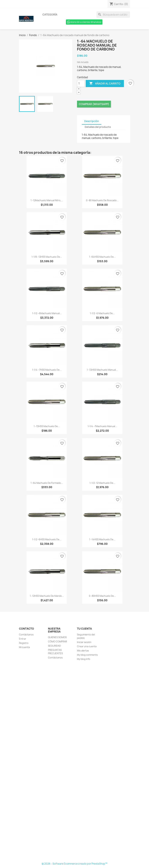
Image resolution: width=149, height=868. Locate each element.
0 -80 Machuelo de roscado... (102, 200)
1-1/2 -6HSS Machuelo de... (46, 539)
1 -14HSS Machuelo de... (102, 539)
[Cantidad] (81, 83)
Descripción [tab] (91, 121)
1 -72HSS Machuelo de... (47, 426)
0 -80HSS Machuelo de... (102, 595)
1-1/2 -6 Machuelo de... (102, 313)
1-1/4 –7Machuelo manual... (102, 426)
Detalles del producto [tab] (98, 127)
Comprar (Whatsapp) (94, 104)
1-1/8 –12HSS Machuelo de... (47, 256)
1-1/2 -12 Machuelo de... (102, 482)
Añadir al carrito (104, 83)
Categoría (49, 14)
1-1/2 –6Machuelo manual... (47, 313)
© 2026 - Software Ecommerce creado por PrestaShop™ (74, 863)
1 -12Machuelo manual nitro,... (47, 200)
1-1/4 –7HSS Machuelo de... (47, 369)
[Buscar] (113, 14)
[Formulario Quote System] (74, 762)
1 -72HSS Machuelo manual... (102, 369)
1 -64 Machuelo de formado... (47, 482)
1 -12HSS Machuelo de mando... (47, 595)
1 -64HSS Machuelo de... (102, 256)
